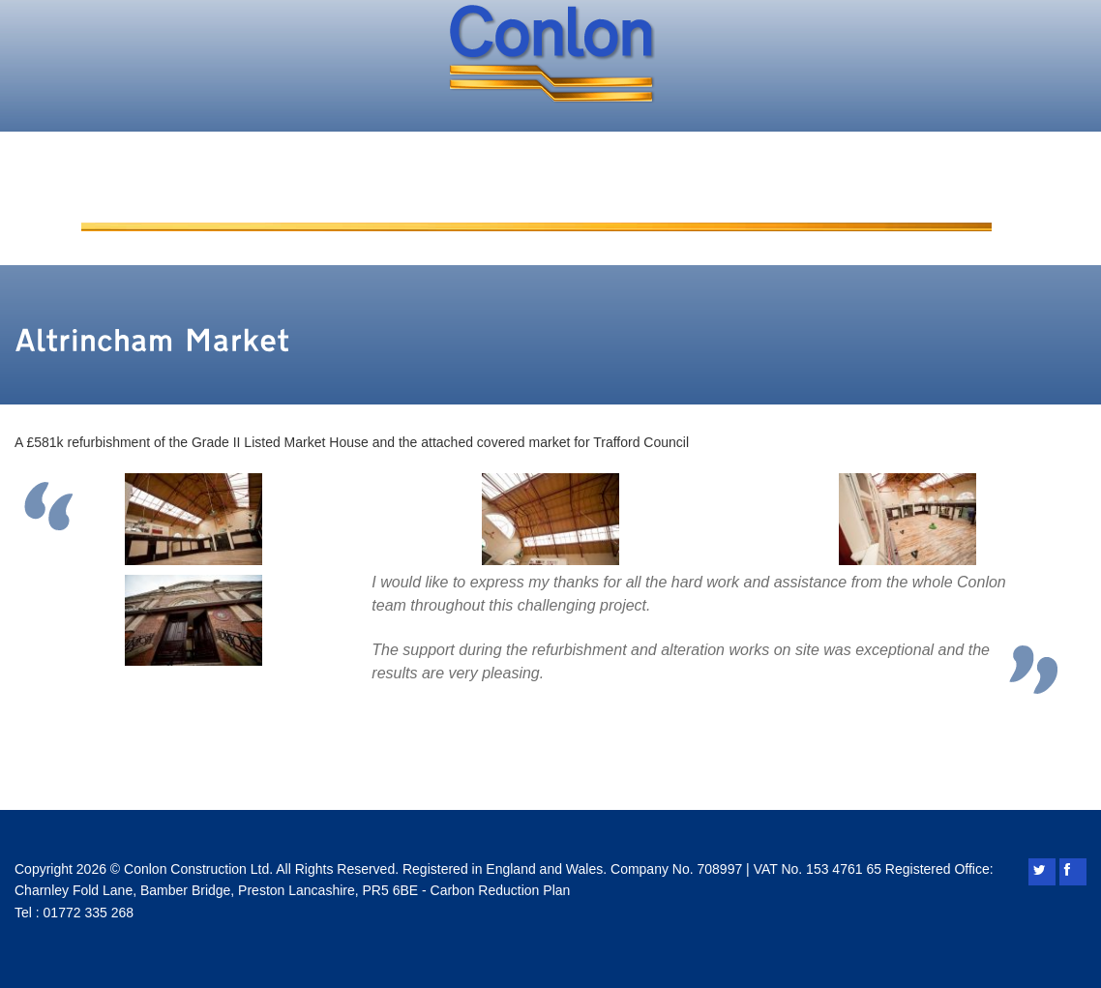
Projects (610, 206)
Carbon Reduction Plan (501, 890)
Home (138, 206)
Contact (925, 206)
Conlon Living (769, 206)
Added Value (455, 206)
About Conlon (283, 206)
